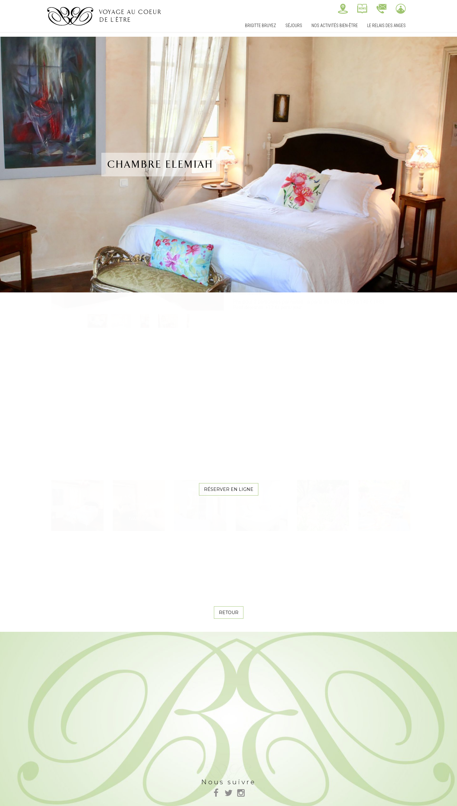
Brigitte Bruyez (260, 25)
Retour (228, 612)
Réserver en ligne (228, 489)
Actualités (362, 9)
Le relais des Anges (386, 25)
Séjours (293, 25)
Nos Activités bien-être (335, 25)
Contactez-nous (381, 9)
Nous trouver (343, 9)
